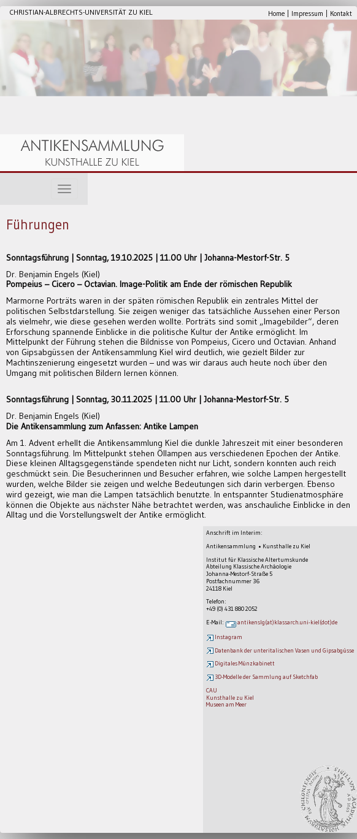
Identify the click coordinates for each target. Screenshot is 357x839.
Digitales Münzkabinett (240, 663)
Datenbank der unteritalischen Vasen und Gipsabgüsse (280, 650)
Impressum (307, 13)
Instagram (224, 637)
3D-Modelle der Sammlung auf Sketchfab (262, 677)
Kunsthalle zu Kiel (230, 698)
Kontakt (341, 13)
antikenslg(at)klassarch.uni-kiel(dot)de (281, 622)
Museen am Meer (226, 704)
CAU (211, 690)
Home (276, 13)
